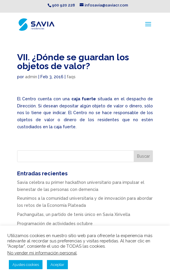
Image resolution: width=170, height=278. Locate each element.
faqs (71, 76)
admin (31, 76)
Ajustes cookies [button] (25, 264)
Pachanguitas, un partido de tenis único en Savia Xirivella (73, 214)
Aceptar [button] (57, 264)
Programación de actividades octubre (55, 223)
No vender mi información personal (42, 252)
